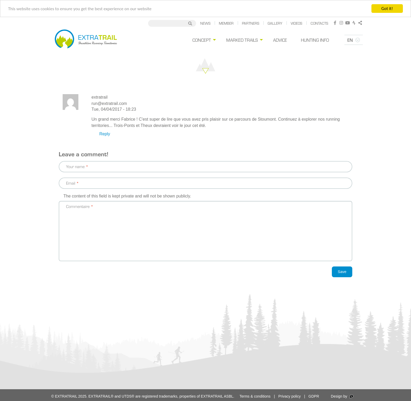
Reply (104, 134)
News (205, 23)
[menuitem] (211, 40)
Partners (250, 23)
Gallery (275, 23)
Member (226, 23)
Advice (285, 40)
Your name (75, 166)
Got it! (387, 8)
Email (70, 183)
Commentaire (78, 206)
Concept (209, 40)
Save (342, 272)
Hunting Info (316, 40)
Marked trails (248, 40)
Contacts (319, 23)
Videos (296, 23)
